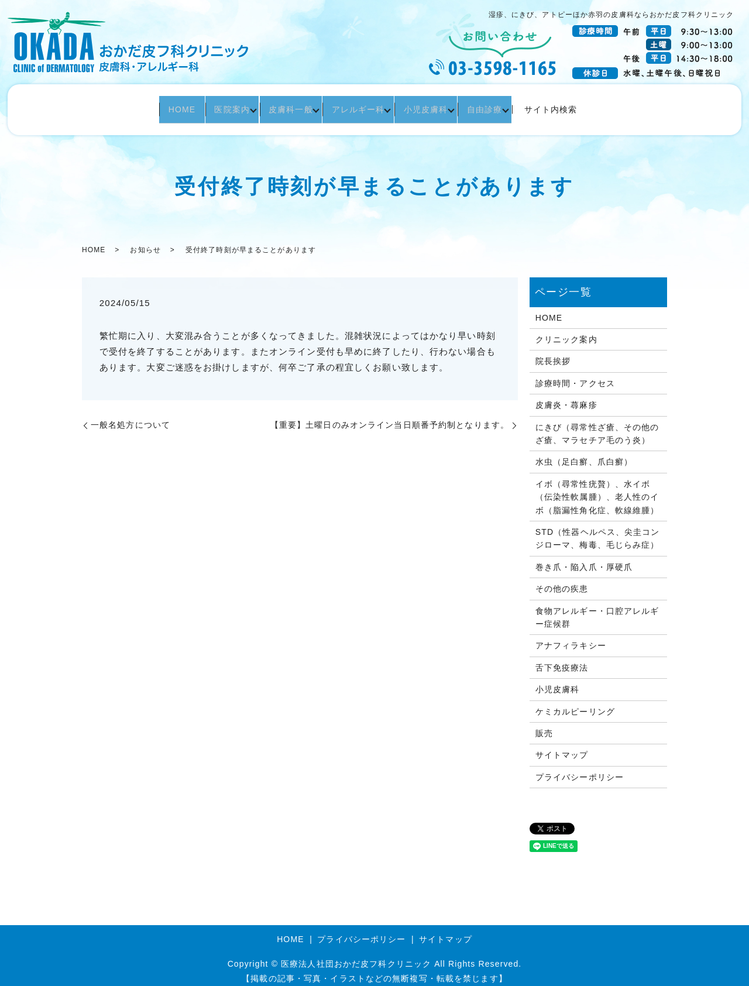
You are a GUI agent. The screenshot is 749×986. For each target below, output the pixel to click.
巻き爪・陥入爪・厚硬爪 (584, 559)
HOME (165, 105)
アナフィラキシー (570, 637)
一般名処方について (130, 416)
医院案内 (222, 105)
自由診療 (500, 105)
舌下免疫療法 (562, 659)
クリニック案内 (566, 331)
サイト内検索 (570, 105)
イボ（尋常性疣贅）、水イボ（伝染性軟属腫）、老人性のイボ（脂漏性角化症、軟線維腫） (597, 489)
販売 (544, 725)
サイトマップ (562, 746)
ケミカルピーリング (575, 702)
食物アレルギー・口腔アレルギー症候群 (597, 609)
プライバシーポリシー (579, 769)
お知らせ (145, 241)
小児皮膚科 (435, 105)
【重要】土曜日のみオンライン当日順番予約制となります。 (389, 416)
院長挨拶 (553, 353)
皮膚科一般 (288, 105)
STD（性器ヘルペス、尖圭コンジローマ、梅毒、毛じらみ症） (597, 530)
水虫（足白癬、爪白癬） (584, 453)
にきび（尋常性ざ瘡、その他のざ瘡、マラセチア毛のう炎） (597, 425)
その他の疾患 (562, 580)
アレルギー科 (361, 105)
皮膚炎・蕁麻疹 (566, 396)
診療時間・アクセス (575, 375)
